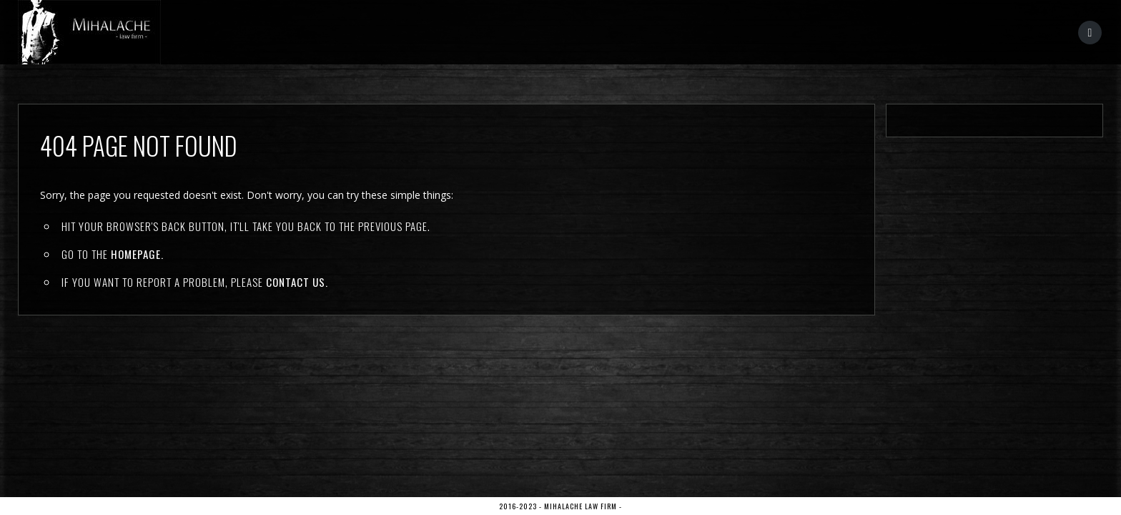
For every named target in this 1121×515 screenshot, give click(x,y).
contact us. (297, 282)
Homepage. (137, 254)
